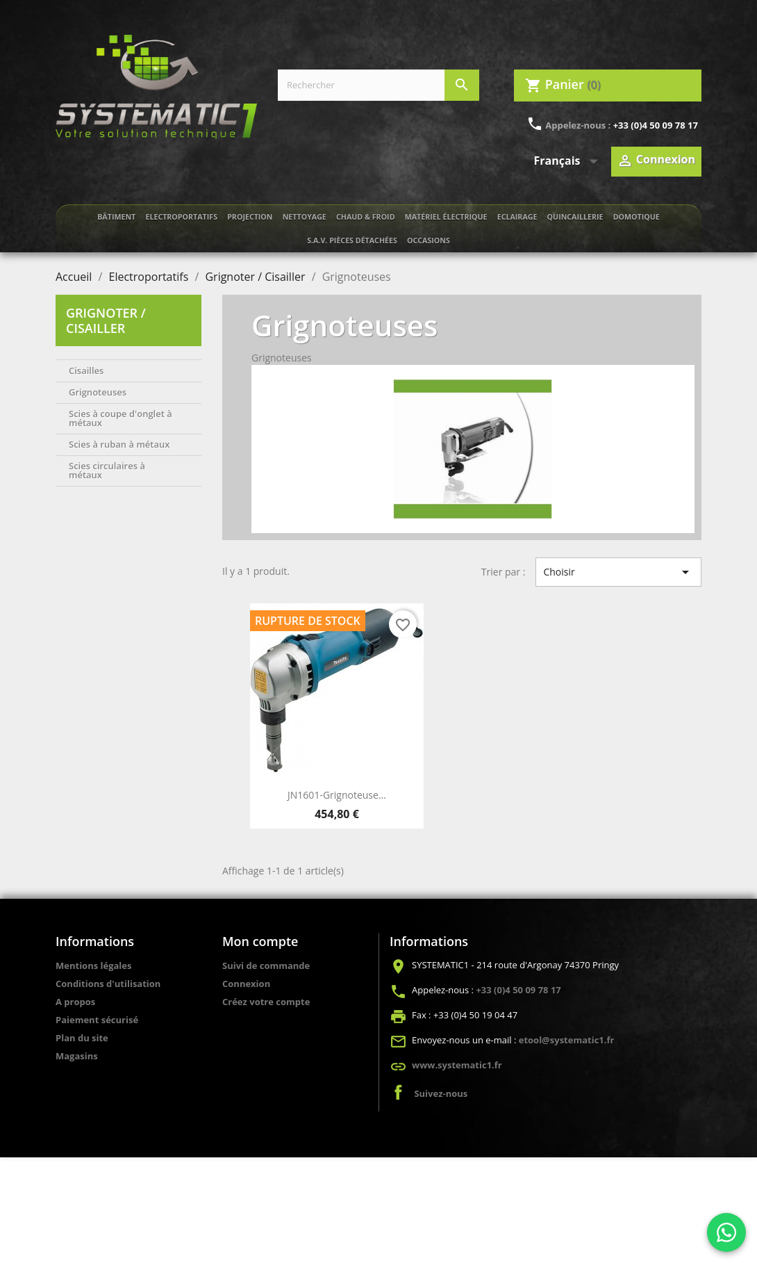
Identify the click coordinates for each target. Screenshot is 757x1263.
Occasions (428, 240)
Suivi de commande (266, 965)
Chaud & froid (365, 217)
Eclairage (517, 217)
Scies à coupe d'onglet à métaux (120, 418)
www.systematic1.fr (457, 1065)
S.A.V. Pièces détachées (352, 240)
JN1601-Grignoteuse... (337, 794)
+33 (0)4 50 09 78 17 (655, 125)
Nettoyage (304, 217)
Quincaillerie (575, 217)
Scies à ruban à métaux (119, 444)
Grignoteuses (97, 392)
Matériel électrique (446, 217)
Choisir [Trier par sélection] (618, 572)
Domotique (636, 217)
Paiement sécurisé (97, 1019)
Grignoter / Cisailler (106, 320)
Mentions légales (93, 965)
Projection (249, 217)
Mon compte (260, 941)
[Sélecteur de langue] (569, 161)
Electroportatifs (181, 217)
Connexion (246, 983)
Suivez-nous (440, 1093)
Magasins (77, 1056)
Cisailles (86, 370)
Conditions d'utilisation (108, 983)
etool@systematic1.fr (567, 1040)
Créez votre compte (266, 1001)
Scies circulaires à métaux (107, 470)
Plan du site (82, 1038)
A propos (75, 1001)
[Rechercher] (378, 85)
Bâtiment (116, 217)
